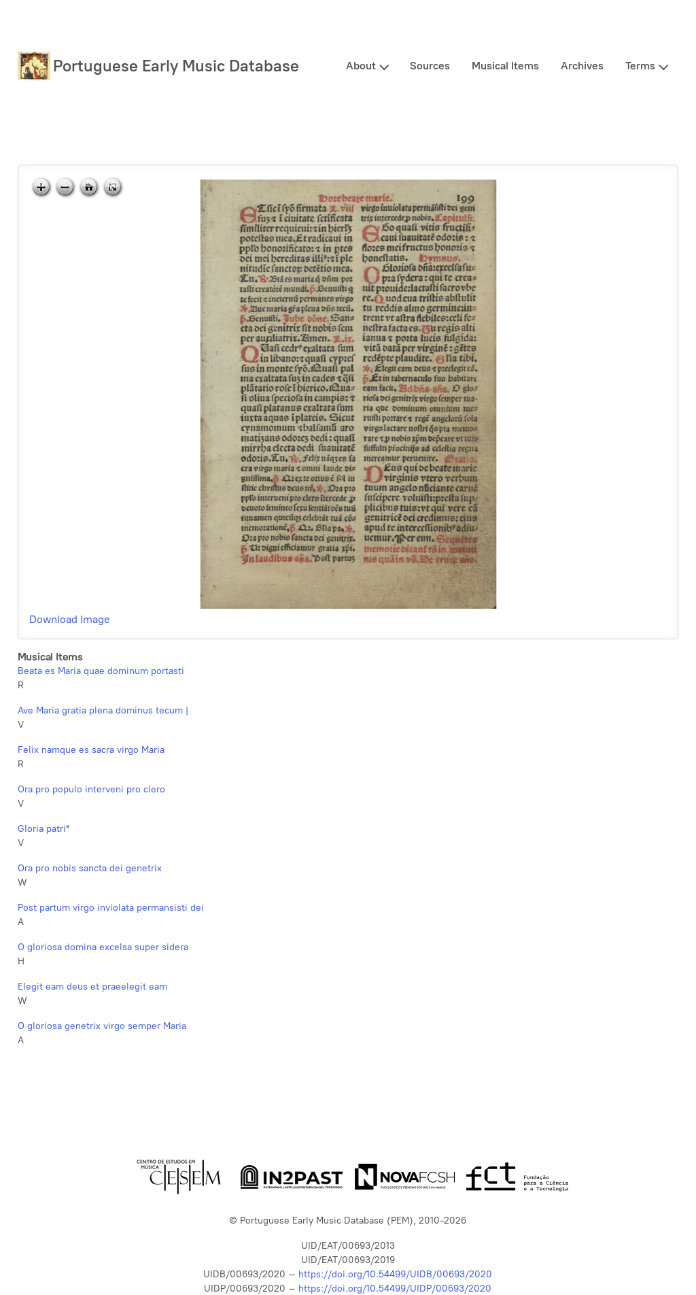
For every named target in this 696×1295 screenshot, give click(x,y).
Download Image (69, 619)
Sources (430, 65)
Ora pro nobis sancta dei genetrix (90, 868)
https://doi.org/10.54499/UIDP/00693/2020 (394, 1288)
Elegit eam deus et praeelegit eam (92, 986)
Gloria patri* (43, 829)
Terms (640, 65)
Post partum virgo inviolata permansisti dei (111, 907)
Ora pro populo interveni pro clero (91, 789)
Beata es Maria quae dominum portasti (101, 671)
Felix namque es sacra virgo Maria (91, 750)
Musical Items (505, 65)
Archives (582, 65)
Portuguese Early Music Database (176, 65)
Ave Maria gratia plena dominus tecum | (103, 710)
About (361, 65)
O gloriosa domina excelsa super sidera (103, 947)
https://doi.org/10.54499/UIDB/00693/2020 (395, 1274)
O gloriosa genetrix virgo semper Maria (102, 1026)
